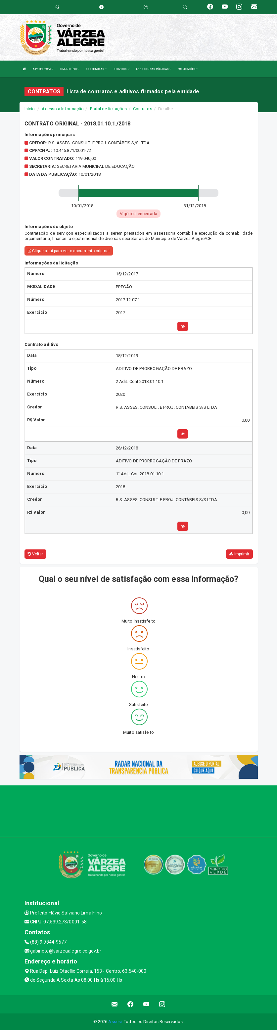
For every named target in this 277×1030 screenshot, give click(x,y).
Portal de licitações (108, 108)
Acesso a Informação (63, 108)
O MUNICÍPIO (69, 69)
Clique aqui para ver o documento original (69, 251)
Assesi (115, 1021)
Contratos (142, 108)
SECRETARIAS (96, 69)
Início (29, 108)
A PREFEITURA (43, 69)
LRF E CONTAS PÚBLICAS (153, 69)
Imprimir (239, 554)
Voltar (35, 554)
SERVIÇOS (121, 69)
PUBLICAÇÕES (188, 69)
